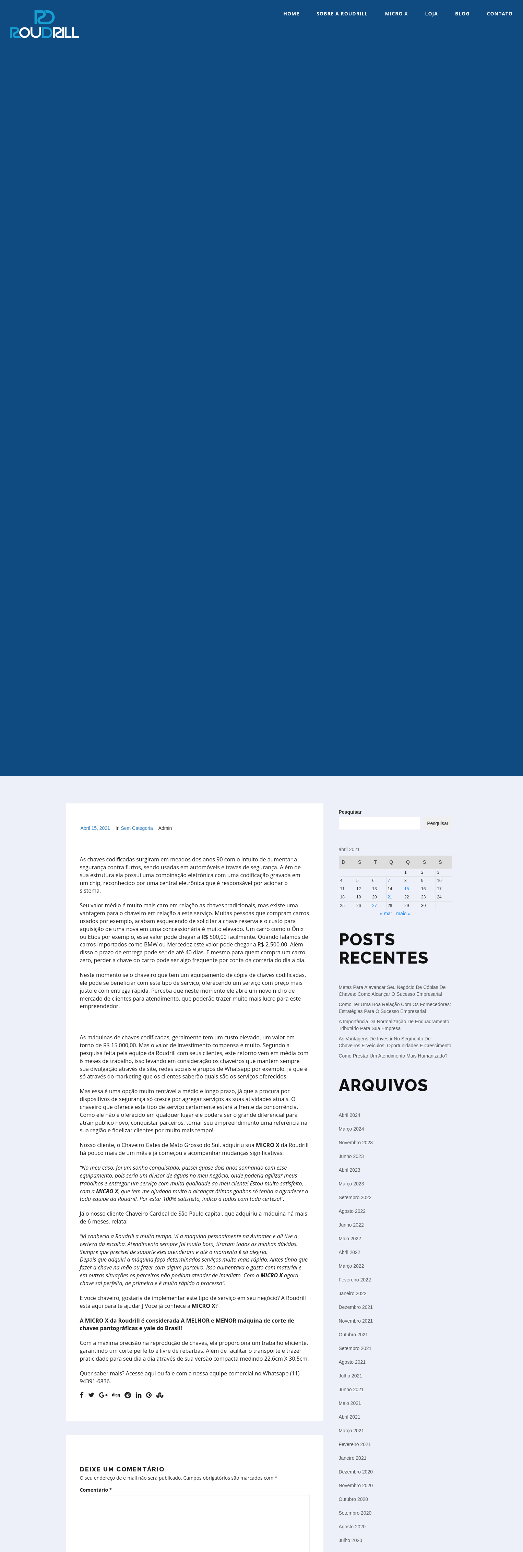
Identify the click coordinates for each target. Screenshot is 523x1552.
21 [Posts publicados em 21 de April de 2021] (390, 897)
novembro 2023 (356, 1142)
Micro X (396, 13)
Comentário (96, 1490)
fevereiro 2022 (355, 1279)
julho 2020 (350, 1540)
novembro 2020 (356, 1485)
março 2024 (351, 1129)
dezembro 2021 (356, 1307)
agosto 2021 (352, 1362)
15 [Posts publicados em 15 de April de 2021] (406, 888)
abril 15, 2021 (95, 828)
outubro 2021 (353, 1334)
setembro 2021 (355, 1348)
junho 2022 (351, 1225)
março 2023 (351, 1183)
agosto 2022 (352, 1211)
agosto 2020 (352, 1526)
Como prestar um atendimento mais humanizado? (393, 1056)
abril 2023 (349, 1170)
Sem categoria (137, 828)
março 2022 (351, 1266)
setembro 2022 (355, 1197)
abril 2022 (349, 1252)
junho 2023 (351, 1156)
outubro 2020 (353, 1499)
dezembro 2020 (356, 1472)
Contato (500, 13)
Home (291, 13)
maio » (403, 913)
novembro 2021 (356, 1321)
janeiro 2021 (353, 1458)
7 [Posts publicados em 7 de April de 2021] (389, 880)
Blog (462, 13)
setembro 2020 (355, 1513)
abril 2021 (349, 1417)
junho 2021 (351, 1389)
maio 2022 (350, 1238)
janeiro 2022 (353, 1293)
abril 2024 (349, 1115)
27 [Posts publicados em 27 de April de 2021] (374, 905)
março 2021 (351, 1430)
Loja (431, 13)
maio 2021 (350, 1403)
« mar (386, 913)
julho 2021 (350, 1375)
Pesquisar (350, 812)
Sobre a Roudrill (342, 13)
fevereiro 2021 (355, 1444)
